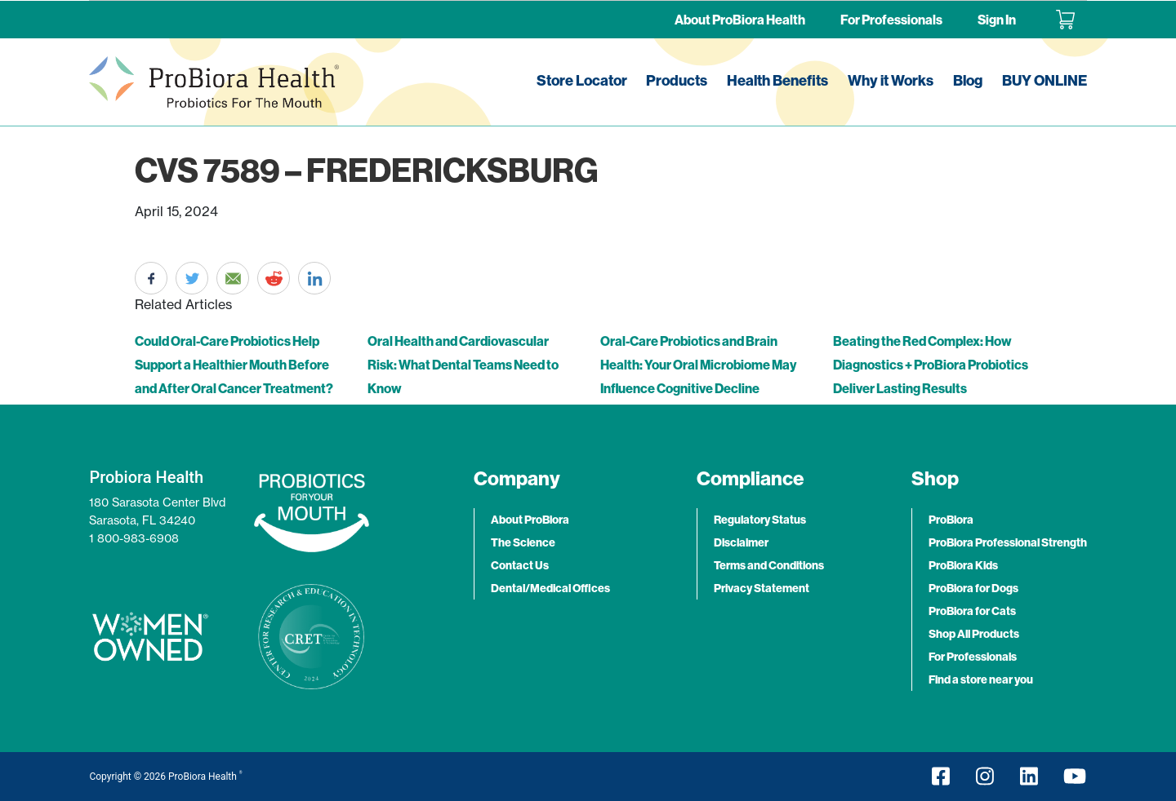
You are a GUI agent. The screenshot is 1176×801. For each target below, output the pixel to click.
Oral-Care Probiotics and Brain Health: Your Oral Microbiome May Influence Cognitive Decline (698, 364)
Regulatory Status (760, 519)
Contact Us (520, 565)
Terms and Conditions (769, 565)
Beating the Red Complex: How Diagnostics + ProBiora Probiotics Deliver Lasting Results (930, 364)
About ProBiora (530, 519)
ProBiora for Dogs (973, 588)
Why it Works (890, 80)
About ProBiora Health (740, 19)
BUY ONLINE (1044, 80)
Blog (967, 80)
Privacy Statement (761, 588)
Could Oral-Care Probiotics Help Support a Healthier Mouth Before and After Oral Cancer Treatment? (234, 364)
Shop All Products (974, 633)
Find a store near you (981, 679)
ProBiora (951, 519)
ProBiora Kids (963, 565)
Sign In (997, 19)
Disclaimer (741, 542)
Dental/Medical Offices (550, 588)
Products (676, 80)
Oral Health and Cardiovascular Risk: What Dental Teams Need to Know (463, 364)
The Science (523, 542)
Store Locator (582, 80)
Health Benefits (777, 80)
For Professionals (891, 19)
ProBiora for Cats (972, 611)
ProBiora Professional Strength (1008, 542)
